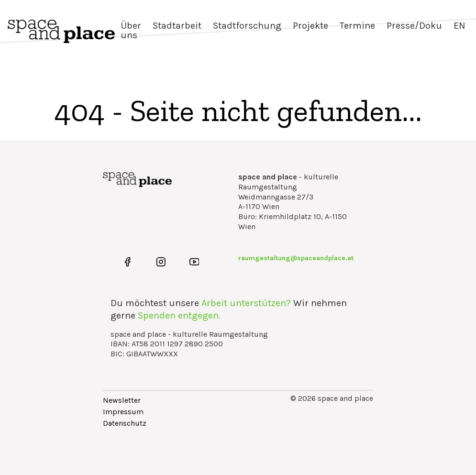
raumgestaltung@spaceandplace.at (296, 258)
